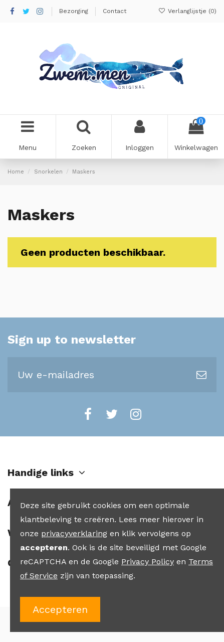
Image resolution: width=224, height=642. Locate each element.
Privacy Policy (147, 561)
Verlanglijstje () (187, 11)
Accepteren (60, 609)
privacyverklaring (74, 533)
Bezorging (74, 11)
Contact (114, 11)
